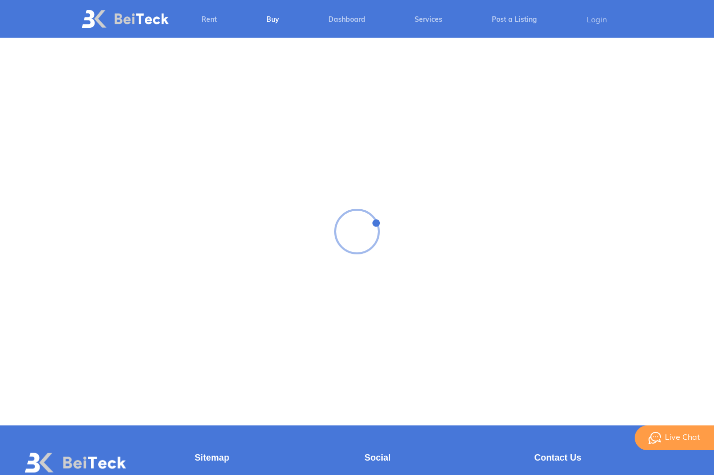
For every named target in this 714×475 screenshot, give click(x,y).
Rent (209, 20)
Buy (272, 20)
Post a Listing (514, 20)
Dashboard (346, 20)
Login (597, 20)
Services (428, 20)
